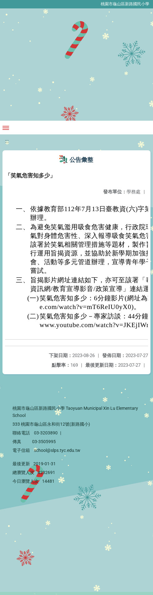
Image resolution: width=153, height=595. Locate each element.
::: (7, 141)
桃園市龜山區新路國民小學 (125, 4)
